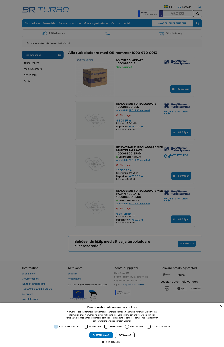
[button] (112, 341)
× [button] (220, 306)
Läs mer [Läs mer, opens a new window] (127, 321)
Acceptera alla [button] (101, 335)
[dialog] (112, 325)
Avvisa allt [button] (125, 335)
